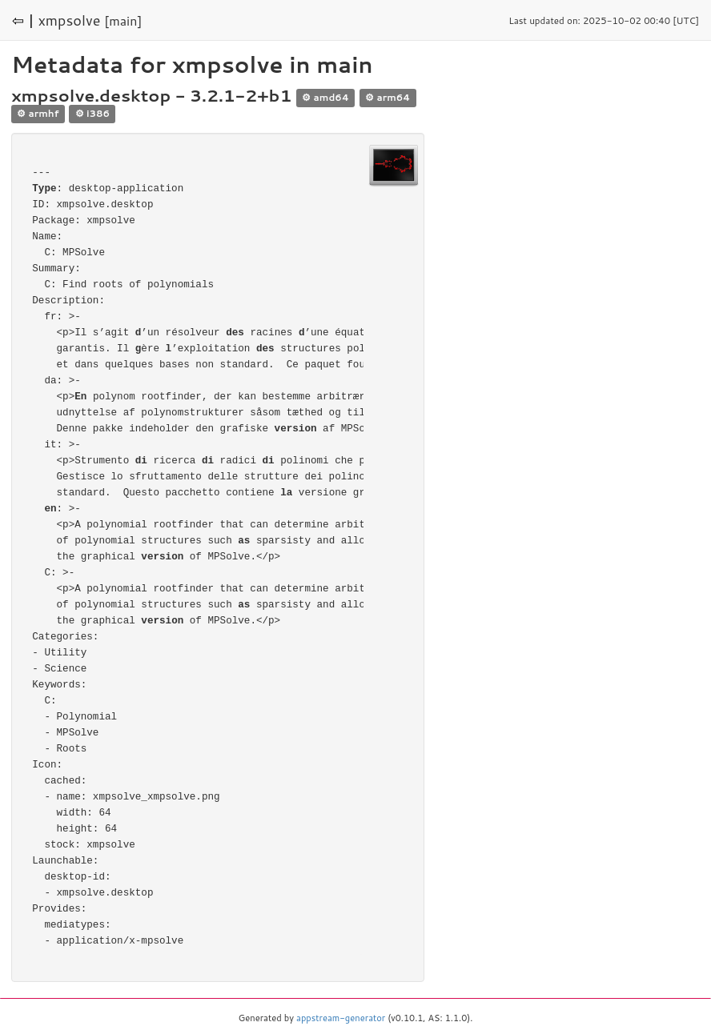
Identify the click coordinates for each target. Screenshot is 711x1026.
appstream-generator (340, 1018)
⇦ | (23, 20)
